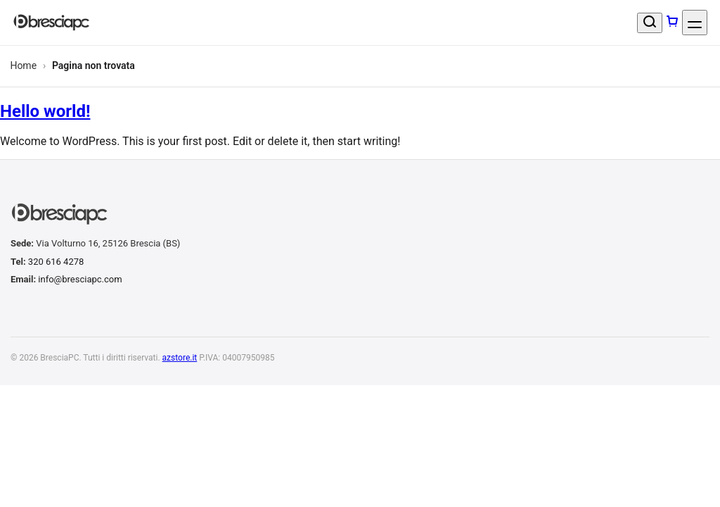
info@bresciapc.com (80, 279)
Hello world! (45, 111)
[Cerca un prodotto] (649, 23)
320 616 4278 (56, 261)
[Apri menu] (694, 22)
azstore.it (180, 358)
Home (23, 65)
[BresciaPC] (52, 22)
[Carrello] (672, 22)
